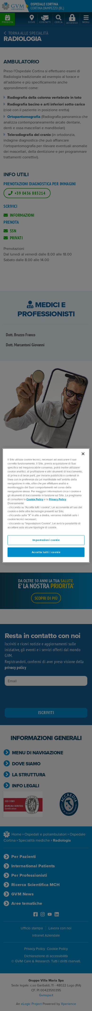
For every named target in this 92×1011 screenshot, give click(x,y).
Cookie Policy (34, 499)
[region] (46, 505)
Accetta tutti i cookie (46, 552)
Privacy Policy (57, 499)
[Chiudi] (83, 454)
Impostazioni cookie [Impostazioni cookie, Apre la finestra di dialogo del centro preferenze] (46, 540)
